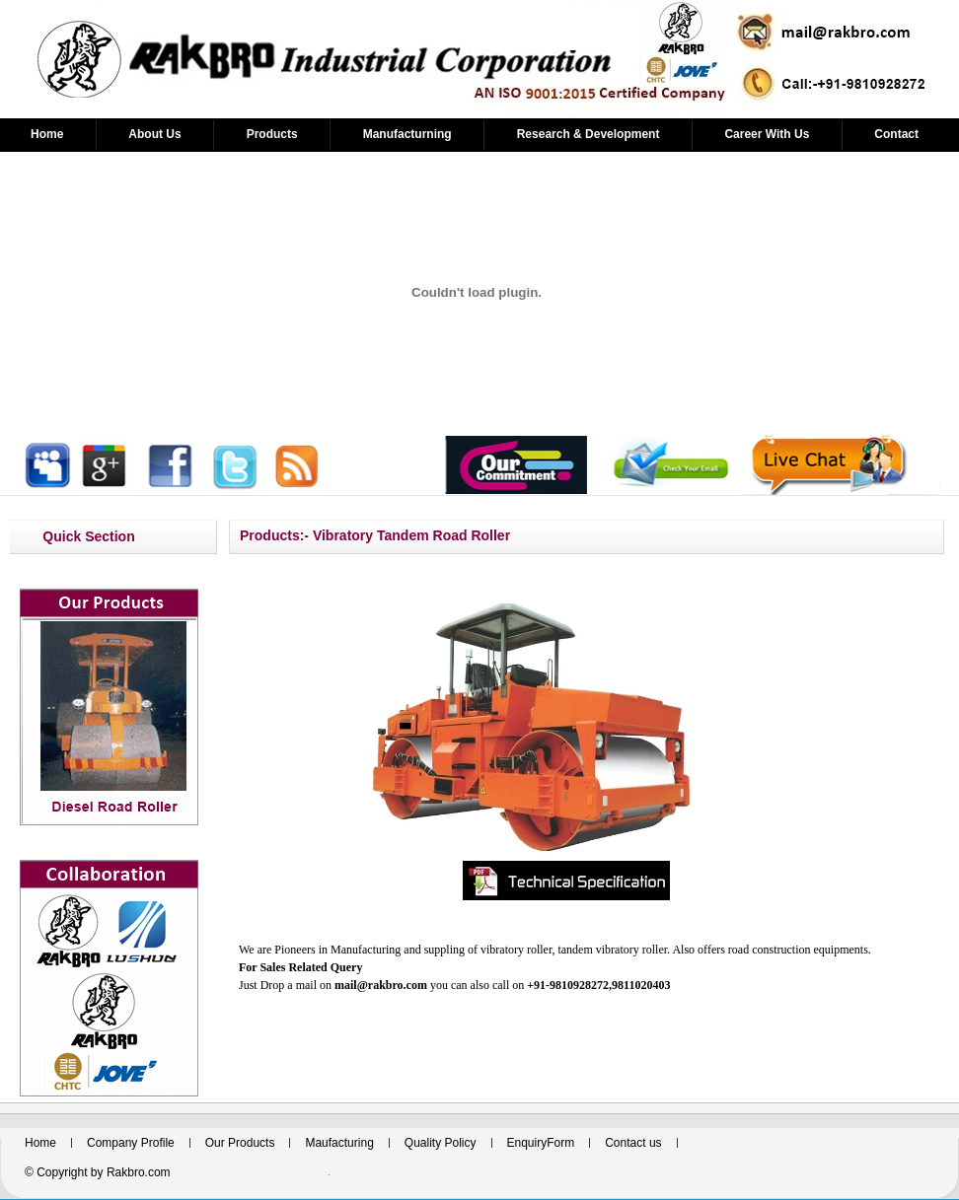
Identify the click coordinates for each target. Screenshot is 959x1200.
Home (47, 134)
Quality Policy (441, 1143)
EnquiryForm (541, 1143)
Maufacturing (339, 1143)
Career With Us (766, 134)
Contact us (633, 1143)
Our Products (240, 1143)
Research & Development (588, 134)
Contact (896, 134)
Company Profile (131, 1143)
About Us (154, 134)
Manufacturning (407, 134)
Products (272, 134)
